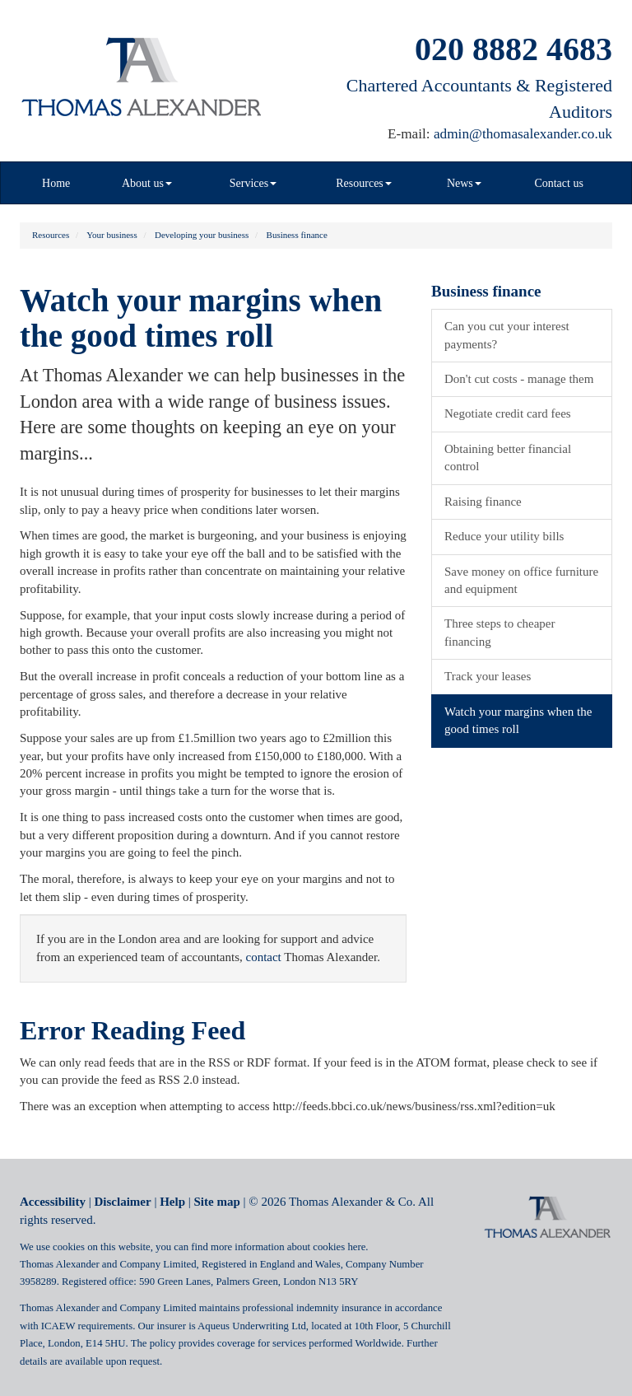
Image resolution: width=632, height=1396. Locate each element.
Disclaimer (123, 1201)
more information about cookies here (288, 1247)
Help (172, 1201)
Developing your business (202, 235)
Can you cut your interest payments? (506, 335)
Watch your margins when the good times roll (518, 720)
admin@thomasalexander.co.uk (523, 134)
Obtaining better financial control (507, 457)
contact (263, 957)
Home (56, 183)
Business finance (297, 235)
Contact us (558, 183)
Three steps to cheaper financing (499, 632)
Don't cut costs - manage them (518, 378)
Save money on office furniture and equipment (521, 580)
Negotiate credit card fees (507, 413)
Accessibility (53, 1201)
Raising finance (483, 501)
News (464, 183)
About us (147, 183)
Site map (217, 1201)
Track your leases (487, 676)
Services (253, 183)
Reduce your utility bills (504, 536)
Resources (364, 183)
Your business (111, 235)
